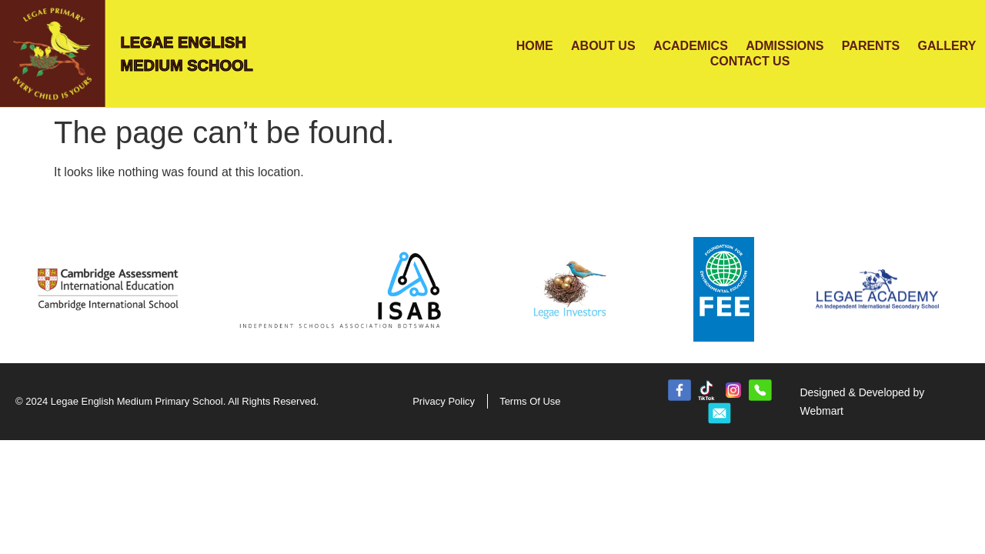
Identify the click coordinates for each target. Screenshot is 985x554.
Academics (690, 45)
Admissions (784, 45)
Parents (871, 45)
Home (534, 45)
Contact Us (750, 61)
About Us (603, 45)
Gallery (946, 45)
